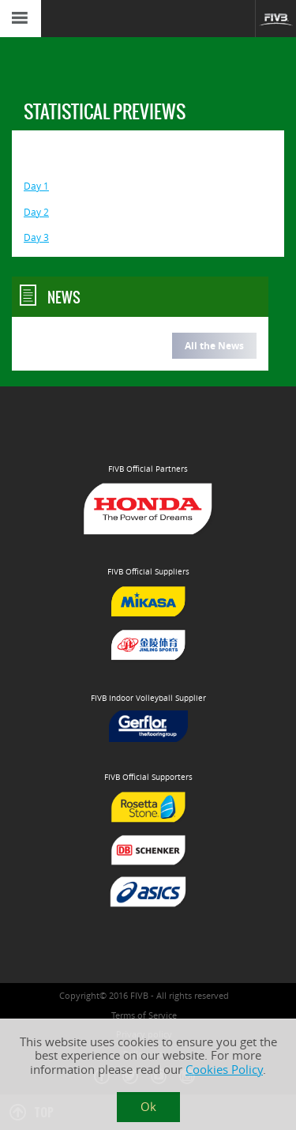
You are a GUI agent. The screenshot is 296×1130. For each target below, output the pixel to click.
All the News (214, 345)
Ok (148, 1106)
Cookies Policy (224, 1069)
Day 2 (36, 212)
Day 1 (36, 186)
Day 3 (36, 237)
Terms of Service (144, 1015)
